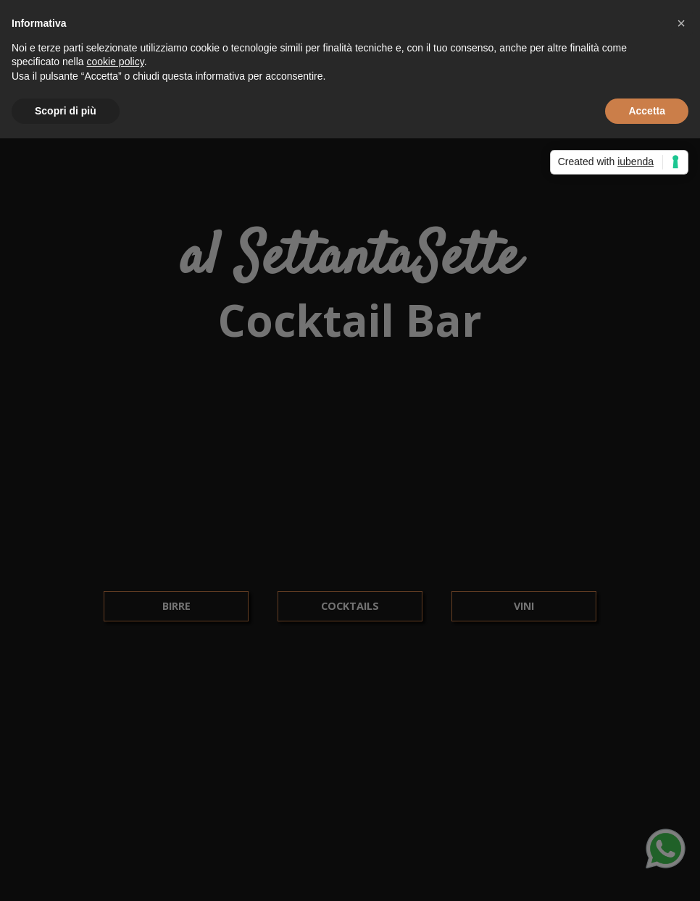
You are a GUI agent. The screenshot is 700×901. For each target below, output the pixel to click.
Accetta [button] (646, 111)
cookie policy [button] (115, 61)
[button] (681, 23)
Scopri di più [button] (65, 111)
